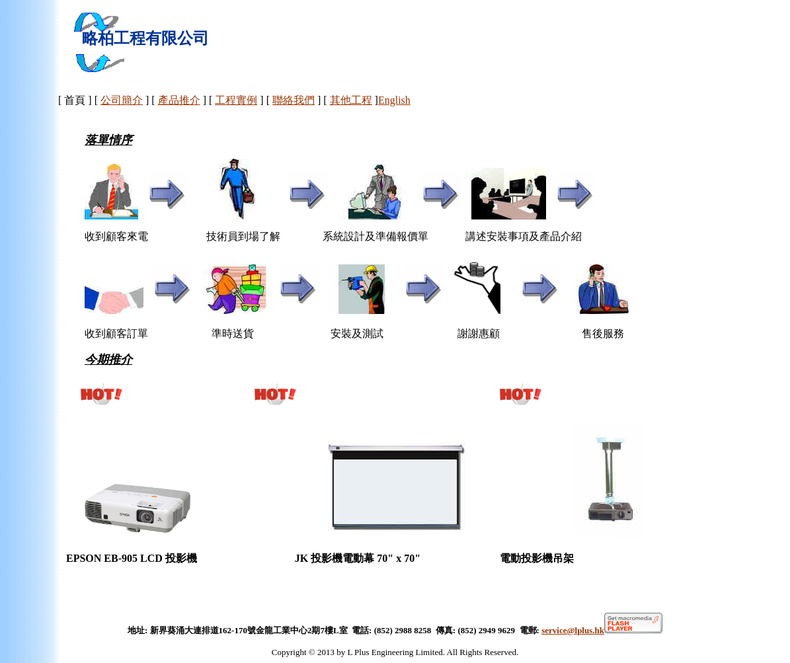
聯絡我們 (293, 100)
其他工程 (351, 100)
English (394, 100)
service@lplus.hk (601, 630)
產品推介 (179, 100)
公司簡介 (121, 100)
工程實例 (236, 100)
